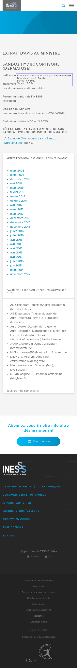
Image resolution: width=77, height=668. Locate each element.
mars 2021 (17, 175)
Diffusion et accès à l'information (38, 580)
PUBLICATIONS (13, 527)
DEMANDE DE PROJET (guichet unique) (31, 486)
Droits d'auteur (38, 604)
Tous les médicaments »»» (23, 390)
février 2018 (17, 192)
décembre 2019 (20, 179)
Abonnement (38, 441)
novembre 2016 (20, 226)
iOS (47, 556)
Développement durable (38, 598)
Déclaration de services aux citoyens (38, 592)
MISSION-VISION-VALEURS (21, 511)
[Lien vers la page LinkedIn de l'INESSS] (35, 660)
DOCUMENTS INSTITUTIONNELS (24, 495)
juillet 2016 (17, 231)
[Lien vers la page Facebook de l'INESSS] (26, 660)
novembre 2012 (20, 274)
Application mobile (38, 622)
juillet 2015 (17, 261)
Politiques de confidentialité (38, 610)
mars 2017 (16, 209)
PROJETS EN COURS (16, 519)
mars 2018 (17, 187)
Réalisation (39, 616)
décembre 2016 (20, 218)
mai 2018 (16, 183)
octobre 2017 (18, 200)
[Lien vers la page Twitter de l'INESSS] (30, 660)
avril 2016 (16, 239)
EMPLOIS (9, 535)
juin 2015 (16, 265)
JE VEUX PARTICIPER (17, 503)
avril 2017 (16, 205)
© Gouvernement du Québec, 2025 (38, 637)
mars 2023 (17, 170)
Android (31, 556)
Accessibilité (38, 586)
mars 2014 (16, 270)
